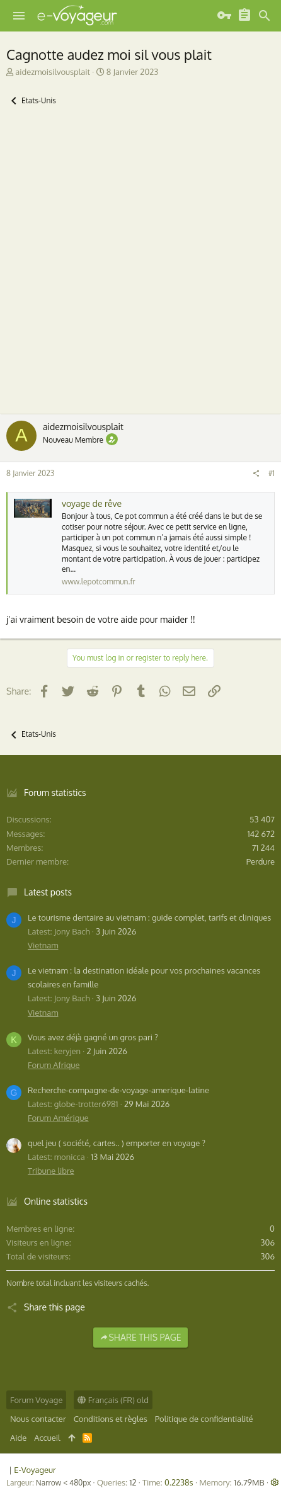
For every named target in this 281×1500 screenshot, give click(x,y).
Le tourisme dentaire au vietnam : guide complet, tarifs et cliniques (149, 917)
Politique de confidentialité (204, 1419)
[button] (19, 15)
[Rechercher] (265, 16)
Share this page (140, 1337)
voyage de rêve (92, 503)
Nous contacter (38, 1419)
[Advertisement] (140, 267)
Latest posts (48, 892)
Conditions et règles (110, 1419)
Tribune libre (51, 1171)
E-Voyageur (34, 1470)
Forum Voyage (36, 1400)
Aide (18, 1438)
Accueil (47, 1438)
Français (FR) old (113, 1400)
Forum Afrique (54, 1065)
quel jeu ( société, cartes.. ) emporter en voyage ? (116, 1143)
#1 (271, 473)
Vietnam (43, 945)
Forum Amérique (58, 1118)
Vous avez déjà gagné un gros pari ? (93, 1037)
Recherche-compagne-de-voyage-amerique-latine (118, 1090)
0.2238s (178, 1482)
